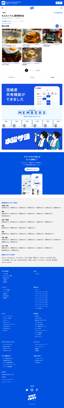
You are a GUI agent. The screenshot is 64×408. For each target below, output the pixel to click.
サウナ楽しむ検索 (39, 324)
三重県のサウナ (31, 227)
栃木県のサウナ (14, 213)
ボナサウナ (42, 257)
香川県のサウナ (57, 239)
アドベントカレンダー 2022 (41, 298)
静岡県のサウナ (14, 227)
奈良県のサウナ (40, 233)
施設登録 (5, 282)
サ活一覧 (37, 273)
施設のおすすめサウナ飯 (40, 320)
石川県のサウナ (23, 222)
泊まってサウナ (38, 336)
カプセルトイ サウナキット (41, 330)
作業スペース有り (32, 260)
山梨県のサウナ (40, 222)
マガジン (37, 289)
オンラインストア (7, 316)
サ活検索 (5, 280)
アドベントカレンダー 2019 (41, 304)
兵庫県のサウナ (31, 233)
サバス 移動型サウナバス (40, 326)
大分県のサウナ (40, 248)
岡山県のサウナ (23, 239)
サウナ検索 (5, 273)
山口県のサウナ (40, 239)
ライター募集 (38, 308)
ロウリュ (4, 257)
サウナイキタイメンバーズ (41, 344)
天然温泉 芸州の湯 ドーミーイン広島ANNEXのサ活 (32, 44)
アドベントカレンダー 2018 (41, 306)
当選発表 (5, 294)
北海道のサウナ (5, 207)
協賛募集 (5, 298)
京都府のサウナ (14, 233)
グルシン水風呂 (28, 257)
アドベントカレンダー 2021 (41, 300)
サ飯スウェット (6, 322)
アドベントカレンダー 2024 (41, 294)
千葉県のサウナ (40, 213)
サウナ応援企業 (38, 332)
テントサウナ (41, 260)
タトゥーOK (13, 260)
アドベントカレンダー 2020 (41, 302)
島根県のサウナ (14, 239)
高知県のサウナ (14, 242)
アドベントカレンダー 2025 (41, 292)
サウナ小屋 (48, 260)
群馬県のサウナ (23, 213)
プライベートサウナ (6, 262)
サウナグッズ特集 (7, 318)
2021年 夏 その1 (6, 326)
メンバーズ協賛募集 (7, 366)
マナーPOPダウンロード (8, 364)
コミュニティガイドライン (8, 379)
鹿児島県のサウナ (6, 250)
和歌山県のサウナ (49, 233)
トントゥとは (6, 292)
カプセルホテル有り (22, 260)
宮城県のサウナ (31, 207)
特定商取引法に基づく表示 (8, 374)
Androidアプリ (6, 350)
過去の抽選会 (6, 296)
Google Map (59, 12)
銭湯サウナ (35, 257)
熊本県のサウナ (31, 248)
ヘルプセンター (38, 358)
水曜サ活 (37, 316)
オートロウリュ (19, 257)
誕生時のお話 (6, 346)
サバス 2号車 (38, 328)
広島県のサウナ (31, 239)
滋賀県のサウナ (5, 233)
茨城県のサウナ (5, 213)
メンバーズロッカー (39, 346)
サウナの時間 (38, 334)
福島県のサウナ (57, 207)
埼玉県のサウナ (31, 213)
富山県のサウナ (14, 222)
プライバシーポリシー (7, 382)
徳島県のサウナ (49, 239)
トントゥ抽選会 (6, 289)
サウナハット (6, 320)
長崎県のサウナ (23, 248)
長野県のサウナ (49, 222)
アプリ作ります (38, 322)
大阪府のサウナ (23, 233)
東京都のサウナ (49, 213)
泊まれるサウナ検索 (7, 276)
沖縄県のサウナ (15, 250)
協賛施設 (37, 348)
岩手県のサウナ (23, 207)
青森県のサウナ (14, 207)
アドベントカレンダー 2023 (41, 296)
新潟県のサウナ (5, 222)
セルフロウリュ (11, 257)
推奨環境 (4, 372)
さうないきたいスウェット (9, 324)
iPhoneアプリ (6, 348)
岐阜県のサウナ (5, 227)
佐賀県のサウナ (14, 248)
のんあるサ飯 (38, 318)
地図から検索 (6, 278)
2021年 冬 (5, 330)
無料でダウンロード (32, 169)
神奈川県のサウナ (6, 216)
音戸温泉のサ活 (5, 44)
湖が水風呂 (54, 260)
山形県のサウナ (49, 207)
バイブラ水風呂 (5, 260)
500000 (37, 70)
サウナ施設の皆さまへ (8, 358)
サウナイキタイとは (7, 344)
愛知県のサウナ (23, 227)
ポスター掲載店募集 (7, 362)
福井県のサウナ (31, 222)
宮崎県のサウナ (49, 248)
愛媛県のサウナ (5, 242)
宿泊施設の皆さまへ (7, 360)
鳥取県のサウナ (5, 239)
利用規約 (4, 377)
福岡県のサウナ (5, 248)
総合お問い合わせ (39, 360)
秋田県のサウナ (40, 207)
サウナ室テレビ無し (51, 257)
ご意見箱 (37, 362)
